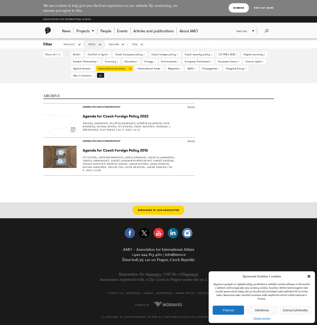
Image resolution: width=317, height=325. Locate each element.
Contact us (115, 293)
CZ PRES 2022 (228, 54)
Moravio (168, 304)
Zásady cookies (262, 318)
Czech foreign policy (164, 54)
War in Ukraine (83, 75)
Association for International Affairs (67, 19)
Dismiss (238, 7)
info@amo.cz (175, 254)
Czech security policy (198, 54)
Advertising (164, 293)
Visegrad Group (236, 68)
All (100, 75)
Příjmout (228, 310)
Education (131, 61)
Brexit (77, 54)
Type (135, 44)
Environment (169, 61)
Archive (204, 293)
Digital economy (254, 54)
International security (113, 69)
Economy (111, 61)
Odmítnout (262, 310)
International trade (149, 68)
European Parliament (198, 61)
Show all (53, 54)
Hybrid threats (82, 68)
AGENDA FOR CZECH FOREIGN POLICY (101, 106)
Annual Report (185, 293)
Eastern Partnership (86, 61)
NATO (192, 68)
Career (148, 293)
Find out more (264, 7)
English (242, 31)
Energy (150, 61)
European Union (228, 61)
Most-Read (134, 293)
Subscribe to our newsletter (158, 210)
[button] (309, 276)
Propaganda (210, 68)
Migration (174, 68)
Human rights (254, 61)
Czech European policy (130, 54)
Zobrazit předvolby (295, 310)
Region (114, 44)
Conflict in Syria (98, 54)
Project (69, 44)
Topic (92, 44)
